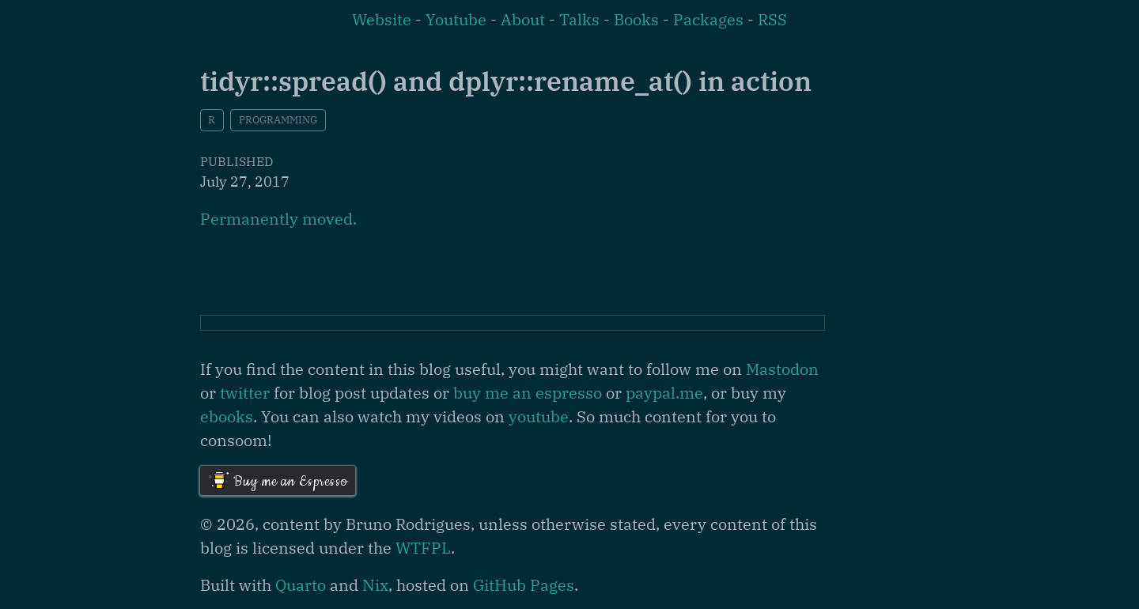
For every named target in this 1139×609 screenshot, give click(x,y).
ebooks (226, 416)
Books (636, 19)
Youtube (456, 19)
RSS (772, 19)
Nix (375, 585)
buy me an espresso (527, 392)
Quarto (300, 585)
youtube (539, 416)
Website (381, 19)
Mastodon (782, 369)
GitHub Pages (523, 585)
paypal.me (664, 392)
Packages (708, 19)
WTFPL (423, 547)
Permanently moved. (278, 218)
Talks (579, 19)
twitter (245, 392)
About (523, 19)
